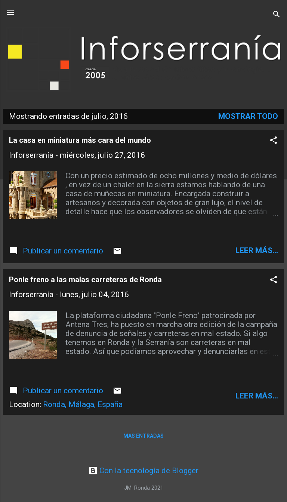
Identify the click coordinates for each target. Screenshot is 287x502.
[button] (273, 141)
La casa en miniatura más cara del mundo (80, 140)
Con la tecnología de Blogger (143, 470)
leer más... (256, 250)
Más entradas (143, 436)
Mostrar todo (248, 116)
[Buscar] (276, 15)
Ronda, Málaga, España (83, 404)
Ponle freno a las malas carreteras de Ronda (85, 279)
